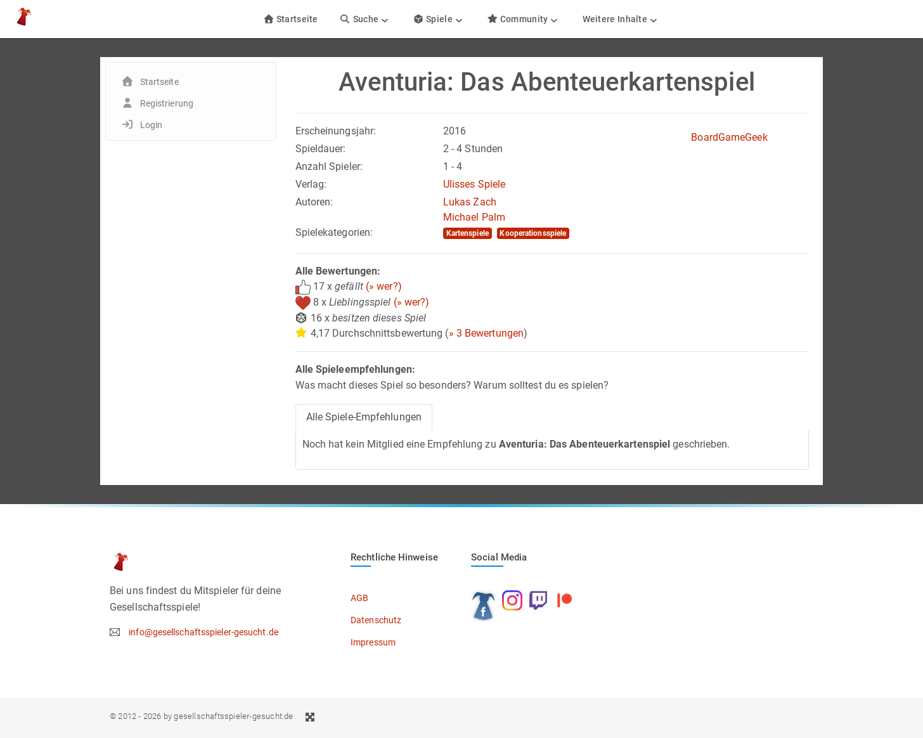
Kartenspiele (467, 233)
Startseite (290, 19)
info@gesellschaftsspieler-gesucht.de (203, 632)
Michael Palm (474, 217)
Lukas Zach (469, 202)
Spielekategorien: (334, 232)
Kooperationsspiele (533, 233)
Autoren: (314, 202)
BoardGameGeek (729, 137)
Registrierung (166, 103)
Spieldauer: (320, 149)
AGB (359, 598)
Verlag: (311, 184)
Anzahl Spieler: (329, 166)
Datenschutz (376, 620)
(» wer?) (384, 286)
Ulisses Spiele (474, 184)
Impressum (373, 642)
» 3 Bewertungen (486, 333)
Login (151, 125)
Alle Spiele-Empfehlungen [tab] (364, 417)
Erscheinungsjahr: (336, 131)
